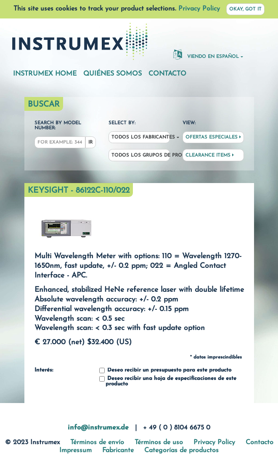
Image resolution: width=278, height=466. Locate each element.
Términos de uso (159, 442)
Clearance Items (209, 155)
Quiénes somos (112, 74)
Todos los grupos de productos (140, 155)
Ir (90, 142)
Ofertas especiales (213, 137)
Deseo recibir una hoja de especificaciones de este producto (167, 381)
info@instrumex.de (98, 427)
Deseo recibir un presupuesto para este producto (165, 370)
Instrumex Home (45, 74)
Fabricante (118, 450)
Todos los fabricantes (140, 137)
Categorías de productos (181, 450)
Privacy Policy (199, 8)
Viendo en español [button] (206, 54)
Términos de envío (97, 442)
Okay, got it (245, 9)
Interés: (43, 370)
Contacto (167, 74)
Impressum (75, 450)
